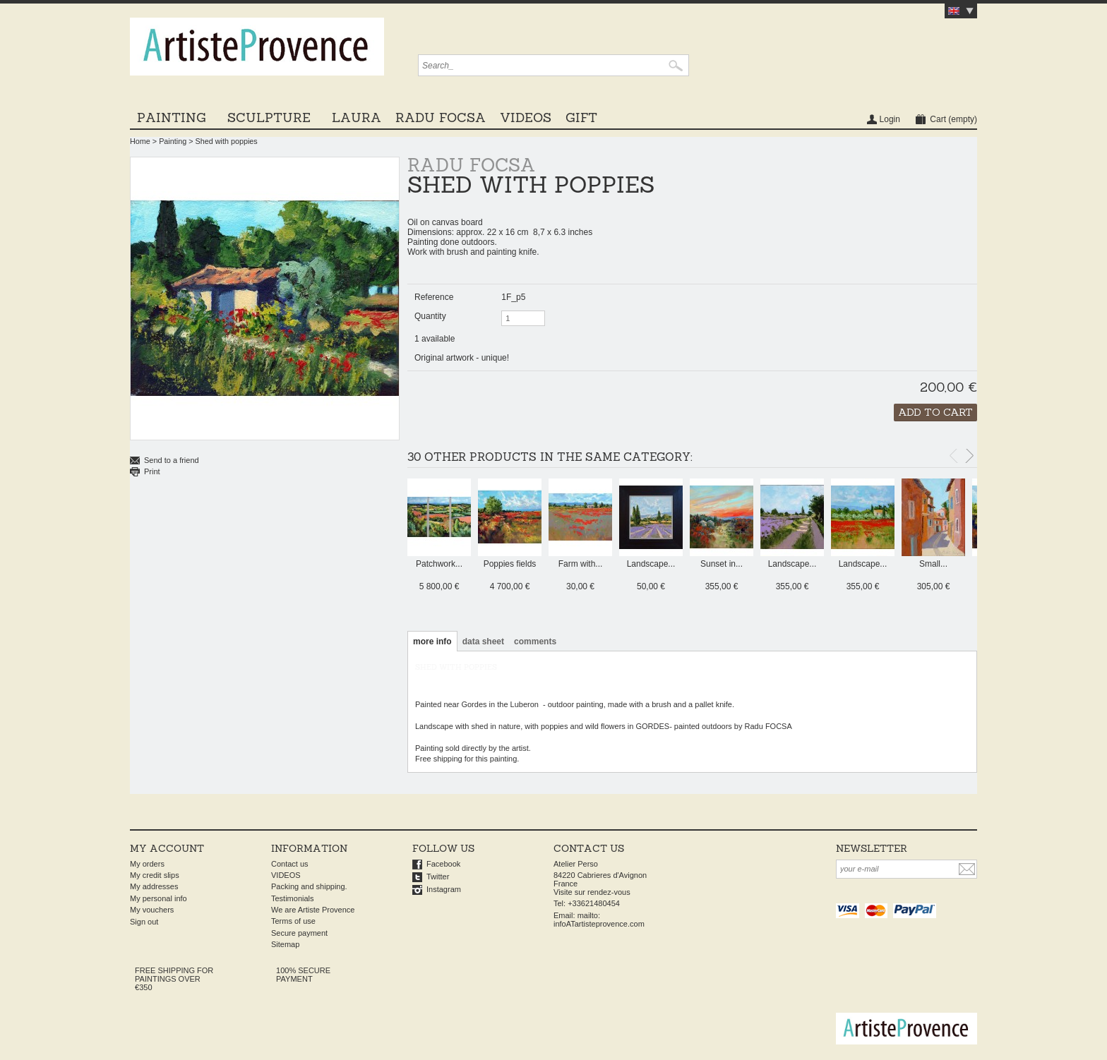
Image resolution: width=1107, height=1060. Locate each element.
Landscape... (651, 564)
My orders (147, 864)
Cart (953, 119)
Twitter (437, 876)
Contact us (290, 864)
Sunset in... (721, 564)
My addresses (154, 886)
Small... (933, 564)
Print (152, 471)
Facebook (443, 864)
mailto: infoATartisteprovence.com (599, 919)
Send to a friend (171, 460)
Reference (433, 297)
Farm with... (580, 564)
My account (167, 848)
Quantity (430, 316)
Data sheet (483, 641)
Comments (535, 641)
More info (432, 641)
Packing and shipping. (309, 886)
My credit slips (154, 875)
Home (140, 141)
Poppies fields (510, 564)
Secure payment (299, 933)
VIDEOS (525, 117)
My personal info (158, 898)
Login (890, 119)
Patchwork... (439, 564)
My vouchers (152, 909)
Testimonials (292, 898)
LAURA (356, 117)
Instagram (443, 889)
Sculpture (269, 117)
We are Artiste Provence (312, 909)
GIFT (581, 117)
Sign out (144, 921)
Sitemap (285, 944)
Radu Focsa (440, 117)
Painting (171, 117)
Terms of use (293, 921)
